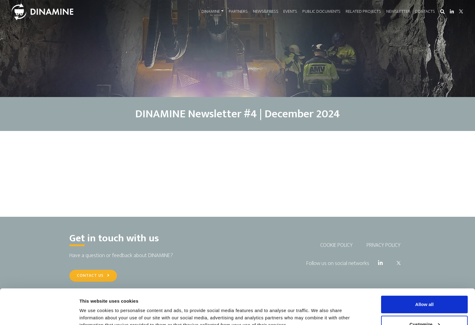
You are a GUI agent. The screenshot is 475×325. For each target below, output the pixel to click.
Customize (425, 289)
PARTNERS (238, 11)
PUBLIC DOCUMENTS (321, 11)
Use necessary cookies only (424, 308)
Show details (93, 306)
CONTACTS (425, 11)
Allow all (424, 269)
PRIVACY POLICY (383, 245)
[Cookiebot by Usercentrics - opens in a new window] (39, 313)
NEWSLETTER (398, 11)
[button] (442, 12)
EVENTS (290, 11)
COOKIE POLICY (336, 245)
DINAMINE (210, 11)
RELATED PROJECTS (363, 11)
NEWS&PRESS (265, 11)
